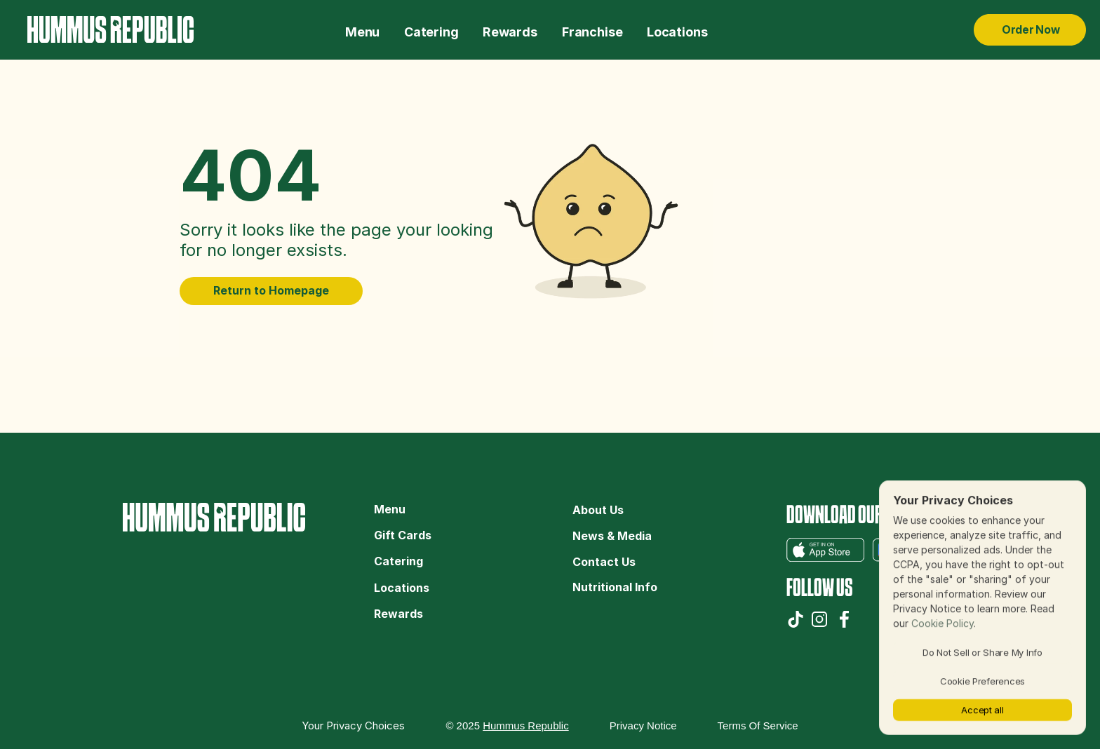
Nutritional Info (614, 587)
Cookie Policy (942, 623)
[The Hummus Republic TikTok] (795, 619)
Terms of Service (758, 725)
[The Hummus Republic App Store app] (825, 550)
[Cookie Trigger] (353, 725)
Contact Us (604, 562)
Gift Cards (402, 535)
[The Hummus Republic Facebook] (844, 619)
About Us (598, 510)
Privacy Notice (643, 725)
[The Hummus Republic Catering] (431, 30)
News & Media (612, 536)
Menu (389, 509)
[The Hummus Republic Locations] (677, 30)
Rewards (398, 614)
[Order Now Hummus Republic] (1030, 30)
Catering (400, 561)
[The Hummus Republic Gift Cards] (510, 30)
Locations (401, 588)
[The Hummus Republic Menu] (362, 30)
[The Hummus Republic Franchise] (592, 30)
